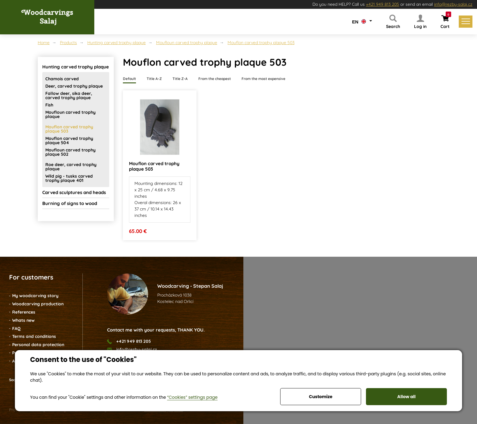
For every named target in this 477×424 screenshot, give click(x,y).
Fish (49, 105)
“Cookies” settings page (192, 397)
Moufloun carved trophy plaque (186, 42)
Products (68, 42)
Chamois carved (62, 79)
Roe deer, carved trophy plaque (70, 167)
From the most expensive (263, 78)
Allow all (406, 397)
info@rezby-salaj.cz (453, 4)
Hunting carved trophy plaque (116, 42)
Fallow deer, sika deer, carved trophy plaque (68, 95)
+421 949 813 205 (382, 4)
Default (129, 78)
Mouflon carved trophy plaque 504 (69, 140)
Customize (320, 397)
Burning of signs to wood (69, 203)
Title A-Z (154, 78)
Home (44, 42)
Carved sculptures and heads (74, 192)
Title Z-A (180, 78)
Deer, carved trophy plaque (74, 86)
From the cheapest (214, 78)
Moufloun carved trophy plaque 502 (70, 152)
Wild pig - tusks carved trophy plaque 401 (69, 178)
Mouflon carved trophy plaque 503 (261, 42)
